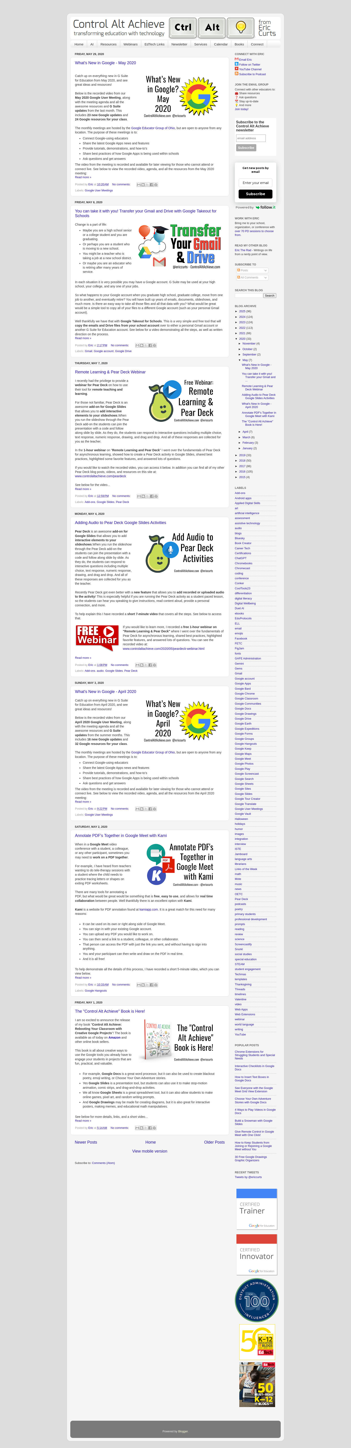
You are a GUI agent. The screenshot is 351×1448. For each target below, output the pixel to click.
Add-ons (90, 502)
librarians (240, 864)
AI (92, 44)
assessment (242, 518)
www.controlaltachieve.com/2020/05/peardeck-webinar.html (163, 648)
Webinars (131, 44)
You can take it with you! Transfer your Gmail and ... (258, 377)
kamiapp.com (148, 909)
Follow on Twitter (249, 64)
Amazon (114, 1037)
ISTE (238, 849)
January (248, 448)
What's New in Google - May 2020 (105, 63)
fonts (238, 653)
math (238, 874)
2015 (242, 477)
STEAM (239, 964)
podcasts (240, 904)
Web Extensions (245, 1014)
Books (239, 44)
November (250, 343)
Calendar (221, 44)
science (239, 939)
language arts (243, 859)
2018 (242, 460)
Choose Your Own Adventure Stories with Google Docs (253, 1100)
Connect (257, 44)
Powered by (255, 207)
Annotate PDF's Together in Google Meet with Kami (121, 835)
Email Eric (245, 59)
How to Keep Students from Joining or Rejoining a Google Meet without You (253, 1146)
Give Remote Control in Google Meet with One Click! (254, 1133)
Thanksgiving (243, 984)
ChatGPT (241, 558)
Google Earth (243, 723)
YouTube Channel (250, 69)
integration (241, 839)
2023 (242, 322)
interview (240, 844)
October (248, 349)
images (239, 834)
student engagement (248, 969)
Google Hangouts (96, 990)
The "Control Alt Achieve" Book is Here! (110, 1011)
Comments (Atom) (103, 1163)
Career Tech (242, 548)
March (247, 437)
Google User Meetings (99, 190)
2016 (242, 471)
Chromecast (242, 568)
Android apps (243, 498)
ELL (237, 623)
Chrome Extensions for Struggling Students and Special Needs (255, 1055)
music (238, 884)
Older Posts (214, 1142)
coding (239, 573)
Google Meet (243, 758)
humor (239, 829)
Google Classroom (246, 698)
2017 (242, 466)
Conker (239, 583)
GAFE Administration (248, 658)
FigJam (239, 648)
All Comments (247, 277)
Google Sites (243, 788)
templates (241, 979)
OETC (239, 894)
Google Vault (243, 813)
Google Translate (245, 804)
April (246, 431)
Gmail (88, 351)
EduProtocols (243, 618)
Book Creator (243, 543)
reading (239, 929)
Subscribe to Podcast (252, 74)
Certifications (243, 553)
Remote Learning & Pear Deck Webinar (110, 372)
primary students (245, 914)
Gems (238, 668)
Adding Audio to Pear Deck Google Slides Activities (120, 522)
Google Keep (243, 748)
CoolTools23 (242, 588)
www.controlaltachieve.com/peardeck (100, 476)
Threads (240, 989)
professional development (251, 919)
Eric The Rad (243, 250)
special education (246, 959)
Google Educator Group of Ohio (153, 128)
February (249, 442)
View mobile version (149, 1151)
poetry (239, 909)
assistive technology (247, 523)
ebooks (239, 613)
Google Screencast (247, 773)
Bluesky (240, 538)
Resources (109, 44)
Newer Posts (86, 1142)
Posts (242, 270)
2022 (242, 327)
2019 (242, 455)
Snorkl (239, 949)
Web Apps (241, 1009)
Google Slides (105, 502)
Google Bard (243, 688)
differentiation (243, 593)
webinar (240, 1019)
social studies (243, 954)
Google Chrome (245, 693)
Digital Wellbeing (245, 603)
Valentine (240, 999)
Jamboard (241, 854)
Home (79, 44)
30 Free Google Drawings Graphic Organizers (251, 1158)
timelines (240, 994)
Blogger (183, 1431)
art (236, 508)
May (246, 360)
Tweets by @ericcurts (248, 1177)
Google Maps (243, 753)
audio (100, 670)
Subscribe (255, 194)
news (238, 889)
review (239, 934)
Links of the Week (246, 869)
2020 (242, 338)
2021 (242, 333)
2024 (242, 317)
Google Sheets (244, 783)
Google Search (244, 779)
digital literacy (243, 598)
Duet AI (239, 608)
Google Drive (123, 351)
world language (244, 1024)
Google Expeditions (247, 728)
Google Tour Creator (247, 798)
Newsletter (179, 44)
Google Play (242, 768)
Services (200, 44)
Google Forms (244, 733)
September (250, 354)
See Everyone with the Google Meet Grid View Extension (254, 1090)
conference (242, 578)
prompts (240, 924)
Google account (103, 351)
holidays (240, 824)
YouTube (240, 1034)
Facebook (241, 638)
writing (239, 1029)
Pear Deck (122, 502)
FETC (238, 643)
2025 (242, 311)
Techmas (240, 974)
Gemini (239, 663)
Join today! (241, 109)
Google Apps (243, 683)
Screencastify (243, 944)
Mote (238, 879)
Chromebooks (243, 563)
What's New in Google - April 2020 (105, 691)
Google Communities (248, 703)
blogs (238, 533)
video (238, 1004)
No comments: (121, 184)
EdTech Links (155, 44)
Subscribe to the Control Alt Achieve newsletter (252, 126)
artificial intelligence (247, 513)
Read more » (83, 177)
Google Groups (244, 738)
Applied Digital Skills (247, 503)
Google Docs (243, 708)
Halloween (241, 819)
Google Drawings (246, 713)
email (238, 628)
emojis (239, 633)
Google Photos (244, 763)
